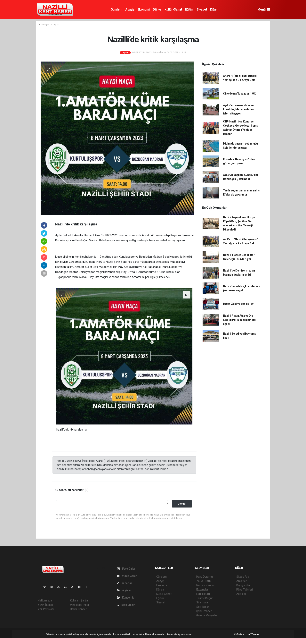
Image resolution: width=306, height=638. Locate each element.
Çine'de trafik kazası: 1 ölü (239, 93)
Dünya (157, 9)
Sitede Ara (242, 576)
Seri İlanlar (202, 606)
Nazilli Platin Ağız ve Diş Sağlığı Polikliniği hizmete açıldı (239, 319)
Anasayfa (44, 24)
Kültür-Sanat (173, 9)
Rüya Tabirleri (244, 589)
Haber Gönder (78, 609)
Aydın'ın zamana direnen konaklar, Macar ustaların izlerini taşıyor (239, 109)
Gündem (116, 9)
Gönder (182, 503)
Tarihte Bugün (204, 598)
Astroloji (241, 593)
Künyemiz (125, 597)
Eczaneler (202, 589)
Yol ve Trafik (203, 581)
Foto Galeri (126, 568)
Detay (239, 634)
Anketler (241, 581)
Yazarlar (124, 583)
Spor (56, 24)
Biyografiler (243, 585)
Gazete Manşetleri (207, 615)
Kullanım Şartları (79, 600)
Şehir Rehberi (204, 611)
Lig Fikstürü (203, 593)
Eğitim (189, 9)
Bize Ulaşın (126, 604)
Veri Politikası (46, 609)
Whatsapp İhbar (79, 604)
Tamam (254, 634)
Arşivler (124, 590)
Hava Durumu (204, 576)
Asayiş (129, 9)
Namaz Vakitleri (205, 585)
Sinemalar (202, 602)
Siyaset (202, 9)
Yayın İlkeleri (45, 604)
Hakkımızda (45, 600)
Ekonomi (144, 9)
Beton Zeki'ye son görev (238, 303)
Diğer (214, 9)
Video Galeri (127, 575)
